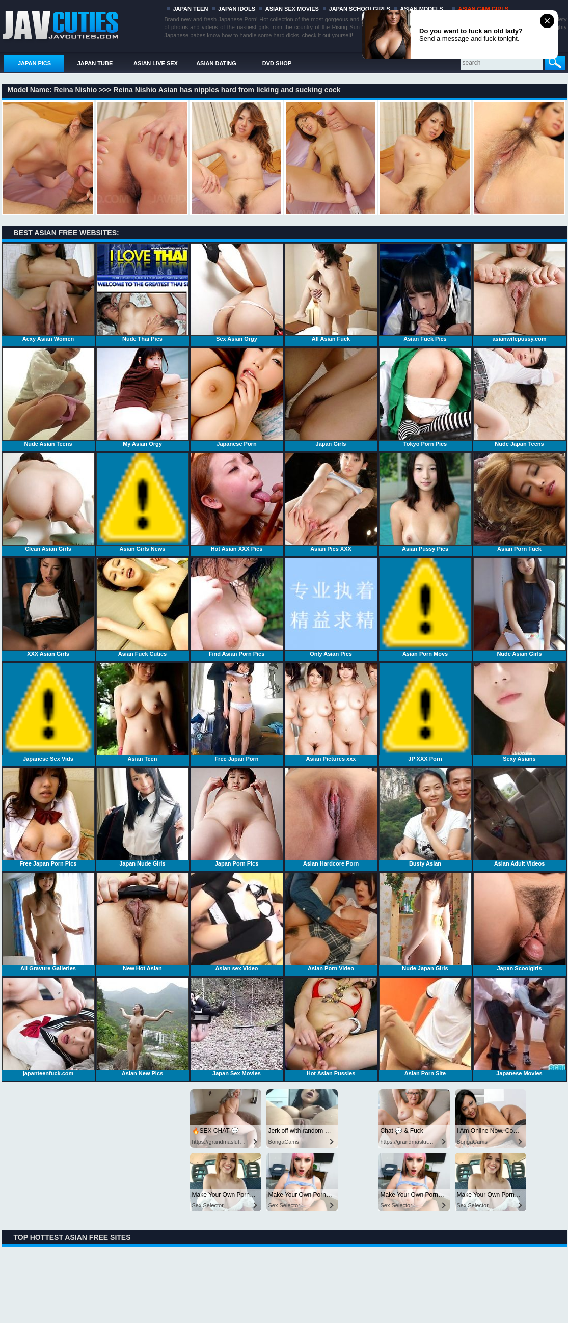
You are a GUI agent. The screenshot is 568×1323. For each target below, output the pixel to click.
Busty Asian (425, 817)
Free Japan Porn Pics (48, 817)
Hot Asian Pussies (331, 1027)
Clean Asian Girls (48, 502)
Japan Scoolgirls (519, 922)
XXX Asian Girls (48, 607)
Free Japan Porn (237, 712)
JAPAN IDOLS (236, 9)
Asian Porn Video (331, 922)
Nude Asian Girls (519, 607)
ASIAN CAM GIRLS (483, 9)
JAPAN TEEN (190, 9)
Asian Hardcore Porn (331, 817)
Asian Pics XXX (331, 502)
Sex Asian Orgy (237, 292)
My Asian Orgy (142, 397)
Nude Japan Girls (425, 922)
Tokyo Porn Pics (425, 397)
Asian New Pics (142, 1027)
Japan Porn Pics (237, 817)
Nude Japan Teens (519, 397)
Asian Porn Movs (425, 607)
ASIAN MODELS (421, 9)
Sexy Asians (519, 712)
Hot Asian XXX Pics (237, 502)
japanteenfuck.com (48, 1027)
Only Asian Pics (331, 607)
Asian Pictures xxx (331, 712)
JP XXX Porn (425, 712)
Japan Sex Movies (237, 1027)
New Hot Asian (142, 922)
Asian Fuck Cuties (142, 607)
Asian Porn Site (425, 1027)
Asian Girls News (142, 502)
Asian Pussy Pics (425, 502)
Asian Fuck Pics (425, 292)
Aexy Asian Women (48, 292)
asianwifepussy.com (519, 292)
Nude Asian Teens (48, 397)
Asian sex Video (237, 922)
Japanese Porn (237, 397)
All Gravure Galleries (48, 922)
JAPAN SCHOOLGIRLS (359, 9)
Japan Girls (331, 397)
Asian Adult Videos (519, 817)
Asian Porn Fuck (519, 502)
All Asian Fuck (331, 292)
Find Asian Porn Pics (237, 607)
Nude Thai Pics (142, 292)
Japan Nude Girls (142, 817)
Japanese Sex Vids (48, 712)
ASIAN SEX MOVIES (292, 9)
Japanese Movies (519, 1027)
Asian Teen (142, 712)
